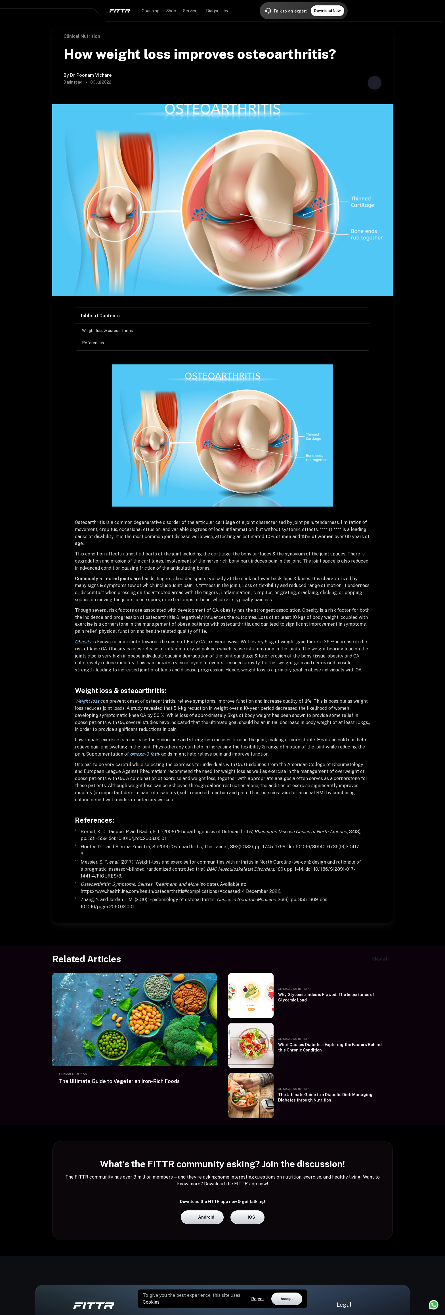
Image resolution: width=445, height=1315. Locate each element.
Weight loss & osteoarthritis (107, 330)
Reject (257, 1298)
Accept (287, 1299)
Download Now (327, 10)
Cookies (151, 1302)
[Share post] (374, 83)
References (93, 343)
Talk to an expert (290, 11)
